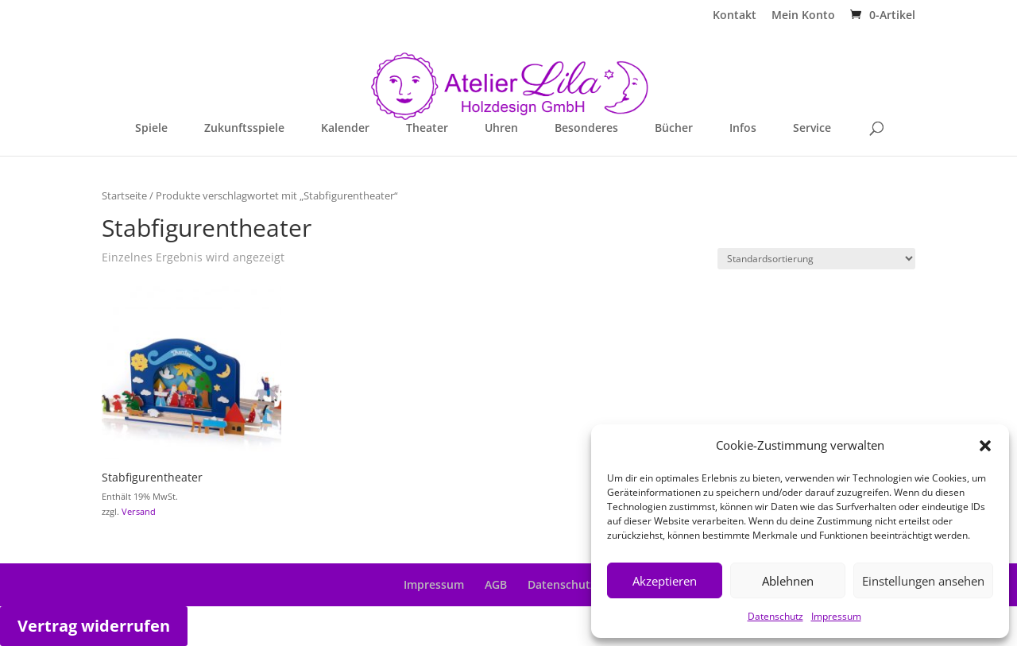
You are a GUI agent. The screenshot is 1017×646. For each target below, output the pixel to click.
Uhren (501, 128)
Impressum (836, 616)
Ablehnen (788, 581)
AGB (496, 584)
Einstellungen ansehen (923, 581)
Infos (742, 128)
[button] (985, 446)
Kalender (345, 128)
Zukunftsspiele (244, 128)
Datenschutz (775, 616)
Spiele (151, 128)
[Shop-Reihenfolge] (816, 258)
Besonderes (586, 128)
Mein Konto (803, 16)
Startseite (124, 195)
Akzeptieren (664, 581)
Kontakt (734, 16)
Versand (139, 511)
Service (812, 128)
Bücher (674, 128)
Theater (427, 128)
